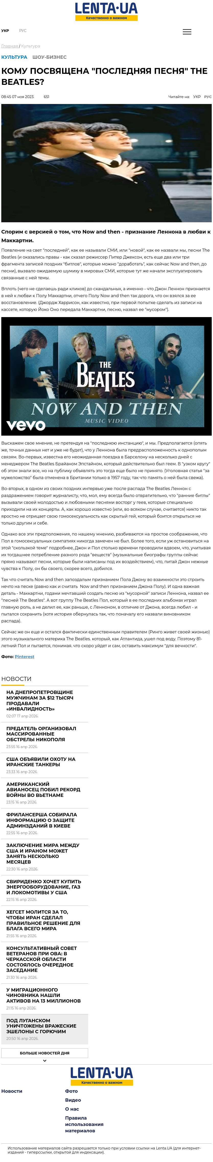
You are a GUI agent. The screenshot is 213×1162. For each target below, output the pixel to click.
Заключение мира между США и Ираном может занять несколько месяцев (42, 854)
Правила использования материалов (84, 1124)
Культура (30, 46)
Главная (9, 46)
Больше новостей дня (44, 1053)
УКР (197, 97)
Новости (11, 1091)
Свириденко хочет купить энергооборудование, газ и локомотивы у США (43, 887)
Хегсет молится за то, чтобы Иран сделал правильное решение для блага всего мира (43, 920)
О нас (72, 1109)
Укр (5, 30)
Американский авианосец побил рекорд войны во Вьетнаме (43, 790)
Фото (71, 1091)
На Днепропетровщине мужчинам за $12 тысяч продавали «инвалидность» (40, 701)
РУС (208, 97)
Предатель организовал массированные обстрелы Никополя (41, 734)
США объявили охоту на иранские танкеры (41, 762)
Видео (73, 1100)
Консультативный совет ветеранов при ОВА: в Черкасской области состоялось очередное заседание (41, 959)
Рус (23, 30)
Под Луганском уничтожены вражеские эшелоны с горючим (41, 1026)
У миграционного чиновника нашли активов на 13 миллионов (43, 995)
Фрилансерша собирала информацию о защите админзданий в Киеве (41, 820)
